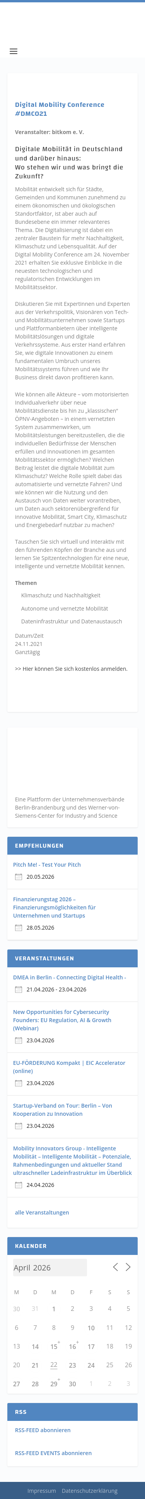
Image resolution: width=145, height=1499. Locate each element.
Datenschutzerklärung (90, 1490)
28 (35, 1384)
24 (91, 1365)
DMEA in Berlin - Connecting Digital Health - (69, 977)
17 (91, 1346)
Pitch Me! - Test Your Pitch (47, 864)
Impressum (41, 1490)
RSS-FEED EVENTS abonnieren (53, 1453)
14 (35, 1346)
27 (16, 1384)
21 (35, 1365)
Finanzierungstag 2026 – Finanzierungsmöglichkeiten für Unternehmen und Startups (54, 907)
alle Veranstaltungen (42, 1212)
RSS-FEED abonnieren (43, 1430)
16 (72, 1346)
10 (91, 1328)
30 (16, 1309)
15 (53, 1346)
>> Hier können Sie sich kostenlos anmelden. (71, 668)
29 (53, 1384)
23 (72, 1365)
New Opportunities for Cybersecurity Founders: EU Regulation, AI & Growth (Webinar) (62, 1020)
